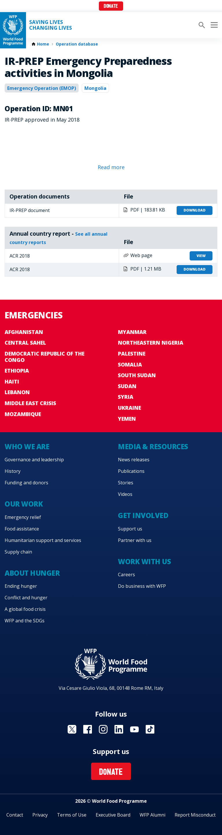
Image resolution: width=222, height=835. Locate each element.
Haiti (12, 381)
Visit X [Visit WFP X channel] (72, 729)
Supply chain (18, 552)
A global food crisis (25, 609)
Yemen (127, 418)
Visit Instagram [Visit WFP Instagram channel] (103, 729)
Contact (14, 815)
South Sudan (137, 375)
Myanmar (132, 331)
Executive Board (113, 815)
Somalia (130, 364)
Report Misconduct (195, 815)
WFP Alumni (152, 815)
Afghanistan (24, 331)
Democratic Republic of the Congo (44, 356)
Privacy (40, 815)
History (13, 471)
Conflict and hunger (26, 597)
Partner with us (134, 540)
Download (195, 210)
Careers (126, 574)
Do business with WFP (142, 586)
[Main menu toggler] (213, 25)
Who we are (27, 446)
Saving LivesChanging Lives (50, 25)
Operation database (77, 44)
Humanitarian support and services (43, 540)
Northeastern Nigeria (150, 342)
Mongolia (95, 88)
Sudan (127, 386)
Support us (130, 529)
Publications (131, 471)
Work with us (144, 561)
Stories (125, 482)
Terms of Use (71, 815)
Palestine (131, 353)
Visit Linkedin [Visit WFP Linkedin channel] (118, 729)
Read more (111, 167)
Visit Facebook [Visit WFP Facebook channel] (87, 729)
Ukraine (129, 407)
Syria (125, 396)
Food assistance (22, 529)
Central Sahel (25, 342)
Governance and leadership (34, 459)
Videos (125, 494)
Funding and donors (26, 482)
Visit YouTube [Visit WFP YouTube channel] (134, 729)
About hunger (32, 573)
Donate (111, 6)
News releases (133, 459)
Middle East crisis (30, 403)
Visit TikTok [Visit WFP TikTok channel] (150, 729)
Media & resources (153, 446)
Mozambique (23, 414)
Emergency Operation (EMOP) (41, 88)
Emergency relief (23, 517)
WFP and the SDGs (25, 620)
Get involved (143, 515)
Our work (24, 504)
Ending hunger (21, 586)
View (201, 255)
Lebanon (17, 392)
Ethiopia (17, 370)
